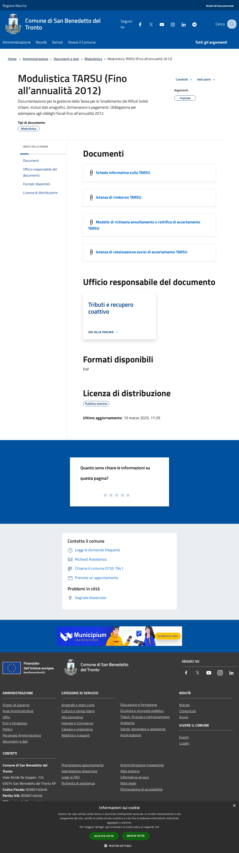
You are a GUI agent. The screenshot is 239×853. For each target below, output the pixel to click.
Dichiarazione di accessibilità (141, 789)
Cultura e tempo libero (78, 711)
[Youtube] (158, 24)
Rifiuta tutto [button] (136, 836)
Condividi (185, 79)
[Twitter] (147, 24)
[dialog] (119, 827)
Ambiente (127, 722)
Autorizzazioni (130, 735)
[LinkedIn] (179, 24)
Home (12, 58)
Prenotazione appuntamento (82, 765)
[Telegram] (190, 24)
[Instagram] (168, 24)
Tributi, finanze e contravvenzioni (145, 716)
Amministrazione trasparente (142, 765)
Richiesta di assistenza (78, 783)
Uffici (6, 717)
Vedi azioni (207, 79)
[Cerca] (231, 24)
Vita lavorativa (72, 717)
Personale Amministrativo (22, 735)
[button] (119, 845)
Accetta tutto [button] (104, 836)
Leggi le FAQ (70, 777)
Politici (8, 729)
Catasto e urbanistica (77, 729)
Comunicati (187, 711)
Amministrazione (35, 58)
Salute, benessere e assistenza (143, 729)
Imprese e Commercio (77, 723)
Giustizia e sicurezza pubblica (141, 710)
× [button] (234, 805)
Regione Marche (15, 5)
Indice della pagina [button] (35, 146)
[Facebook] (136, 24)
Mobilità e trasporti (75, 735)
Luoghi (184, 743)
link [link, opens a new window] (157, 827)
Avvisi (183, 717)
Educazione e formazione (138, 704)
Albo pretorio (129, 771)
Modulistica (93, 58)
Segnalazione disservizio (79, 771)
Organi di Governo (16, 704)
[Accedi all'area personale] (220, 6)
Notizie (184, 704)
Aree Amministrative (18, 711)
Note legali (128, 783)
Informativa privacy (134, 777)
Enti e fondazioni (15, 723)
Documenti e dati (66, 58)
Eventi (184, 737)
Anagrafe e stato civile (78, 704)
